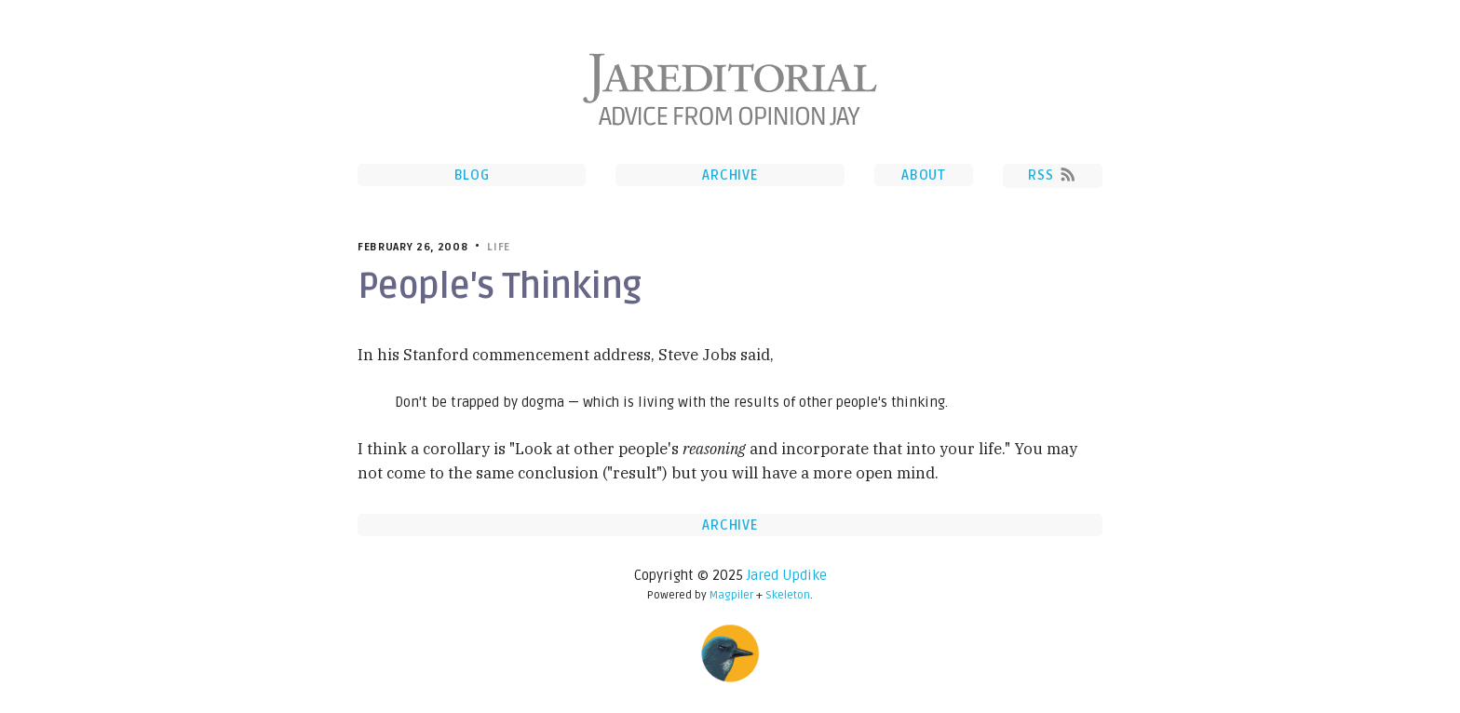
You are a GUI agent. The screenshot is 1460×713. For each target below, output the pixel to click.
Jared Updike (787, 575)
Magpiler (731, 595)
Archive (729, 175)
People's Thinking (499, 286)
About (923, 175)
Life (498, 247)
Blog (472, 175)
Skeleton (787, 595)
